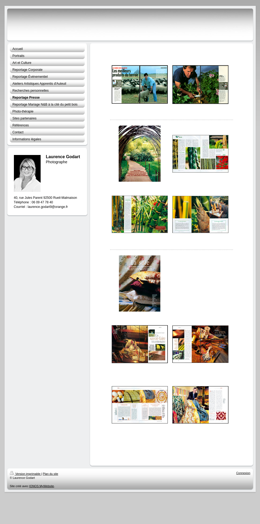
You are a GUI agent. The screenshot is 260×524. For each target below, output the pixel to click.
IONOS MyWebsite (41, 486)
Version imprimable (25, 473)
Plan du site (50, 473)
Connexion (243, 473)
